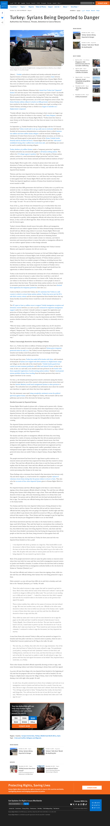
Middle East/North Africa (48, 736)
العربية (11, 3)
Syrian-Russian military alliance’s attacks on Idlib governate (29, 102)
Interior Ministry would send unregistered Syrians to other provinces (37, 384)
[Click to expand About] (66, 7)
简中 (16, 3)
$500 (16, 722)
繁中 (19, 3)
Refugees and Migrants (34, 738)
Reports (31, 7)
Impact (50, 7)
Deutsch (33, 3)
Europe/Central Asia (28, 736)
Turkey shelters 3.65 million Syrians (21, 149)
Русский (49, 3)
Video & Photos (41, 7)
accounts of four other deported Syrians (28, 481)
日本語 (38, 3)
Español (54, 3)
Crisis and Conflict (20, 738)
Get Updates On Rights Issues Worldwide (25, 800)
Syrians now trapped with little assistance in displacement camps (41, 362)
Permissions (33, 808)
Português (43, 3)
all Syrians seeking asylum (49, 152)
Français (28, 3)
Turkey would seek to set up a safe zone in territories (36, 129)
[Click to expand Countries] (14, 7)
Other (32, 722)
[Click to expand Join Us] (58, 7)
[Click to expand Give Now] (75, 7)
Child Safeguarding (47, 808)
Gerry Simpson (51, 115)
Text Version (56, 808)
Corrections (18, 808)
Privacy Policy (25, 808)
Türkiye (37, 736)
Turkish (19, 74)
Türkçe (97, 10)
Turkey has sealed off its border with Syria (39, 359)
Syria (52, 77)
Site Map (40, 808)
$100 (24, 718)
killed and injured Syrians (45, 366)
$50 (16, 718)
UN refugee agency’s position (26, 154)
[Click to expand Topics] (24, 7)
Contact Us (11, 808)
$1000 (24, 722)
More (60, 3)
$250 (33, 718)
